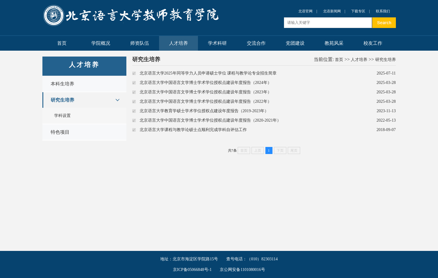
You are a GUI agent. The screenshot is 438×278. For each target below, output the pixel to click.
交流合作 (256, 43)
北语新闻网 (332, 11)
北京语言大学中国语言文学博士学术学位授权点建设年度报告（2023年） (206, 92)
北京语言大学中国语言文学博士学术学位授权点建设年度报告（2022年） (206, 101)
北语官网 (305, 11)
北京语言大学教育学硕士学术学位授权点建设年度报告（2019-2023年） (204, 111)
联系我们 (383, 11)
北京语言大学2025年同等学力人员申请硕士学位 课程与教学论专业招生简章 (208, 73)
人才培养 (178, 43)
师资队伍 (139, 43)
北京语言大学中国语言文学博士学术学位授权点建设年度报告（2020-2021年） (210, 120)
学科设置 (62, 115)
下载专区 (358, 11)
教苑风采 (334, 43)
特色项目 (60, 132)
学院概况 (100, 43)
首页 (62, 43)
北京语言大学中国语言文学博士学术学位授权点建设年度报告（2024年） (206, 82)
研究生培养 (62, 99)
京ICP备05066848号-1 (192, 269)
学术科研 (217, 43)
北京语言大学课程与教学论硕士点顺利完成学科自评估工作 (193, 130)
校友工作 (372, 43)
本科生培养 (62, 83)
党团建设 (295, 43)
